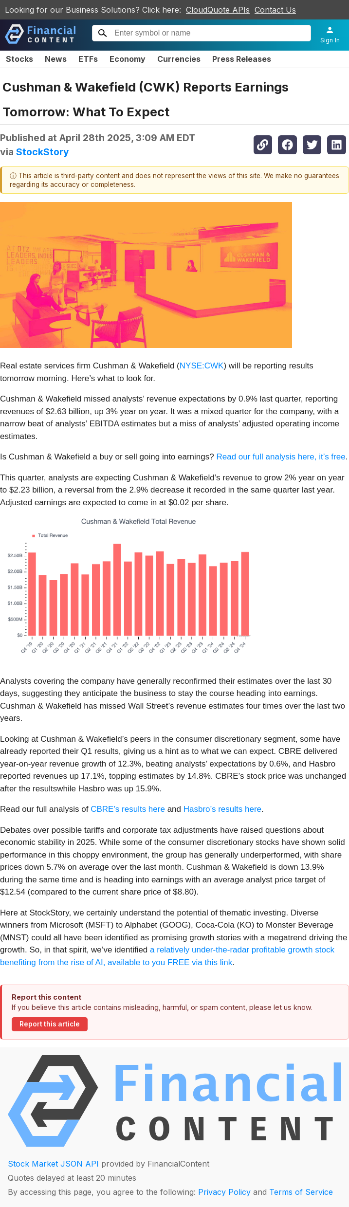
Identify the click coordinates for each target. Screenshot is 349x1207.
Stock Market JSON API (53, 1164)
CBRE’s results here (128, 809)
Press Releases (241, 59)
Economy (128, 59)
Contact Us (275, 10)
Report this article (49, 1024)
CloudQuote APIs (218, 10)
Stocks (19, 59)
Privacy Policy (224, 1192)
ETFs (88, 59)
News (56, 59)
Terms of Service (301, 1192)
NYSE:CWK (202, 365)
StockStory (42, 152)
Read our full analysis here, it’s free (280, 456)
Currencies (179, 59)
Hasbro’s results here (222, 809)
